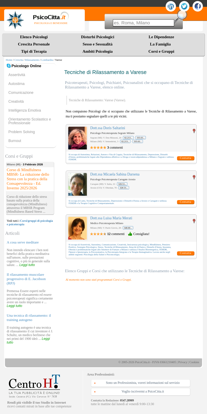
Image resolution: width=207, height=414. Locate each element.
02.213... (128, 137)
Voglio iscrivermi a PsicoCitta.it (143, 391)
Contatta (185, 158)
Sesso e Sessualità (97, 44)
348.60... (128, 228)
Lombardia (47, 59)
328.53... (122, 184)
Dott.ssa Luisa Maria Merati (111, 218)
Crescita (18, 59)
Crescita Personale (34, 44)
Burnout (14, 141)
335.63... (141, 137)
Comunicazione (20, 92)
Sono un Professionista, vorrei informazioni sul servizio (143, 382)
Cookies (194, 362)
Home (9, 59)
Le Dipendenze (161, 37)
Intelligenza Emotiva (24, 110)
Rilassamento (32, 59)
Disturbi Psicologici (97, 37)
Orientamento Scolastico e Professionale (29, 121)
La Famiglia (161, 44)
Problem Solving (21, 132)
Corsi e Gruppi (161, 51)
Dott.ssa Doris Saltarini (107, 128)
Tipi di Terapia (34, 51)
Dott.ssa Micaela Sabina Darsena (115, 174)
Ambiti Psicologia (98, 51)
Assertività (16, 75)
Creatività (16, 101)
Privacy (182, 362)
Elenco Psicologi (34, 37)
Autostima (16, 84)
